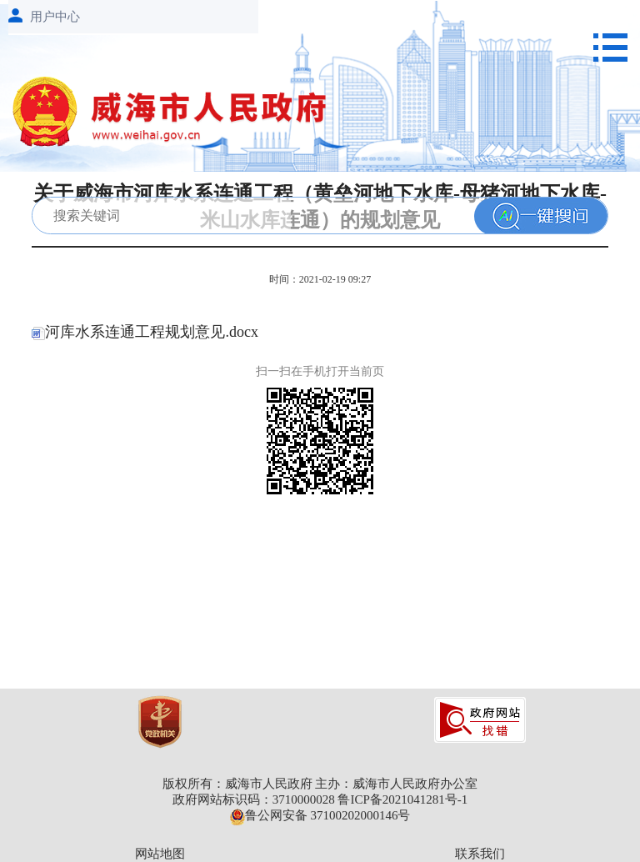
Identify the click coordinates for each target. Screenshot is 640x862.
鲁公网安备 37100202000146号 (320, 815)
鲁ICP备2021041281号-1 (403, 799)
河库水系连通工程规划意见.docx (145, 331)
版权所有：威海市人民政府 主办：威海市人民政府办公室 (320, 783)
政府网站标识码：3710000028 (253, 799)
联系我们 (480, 853)
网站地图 (160, 853)
